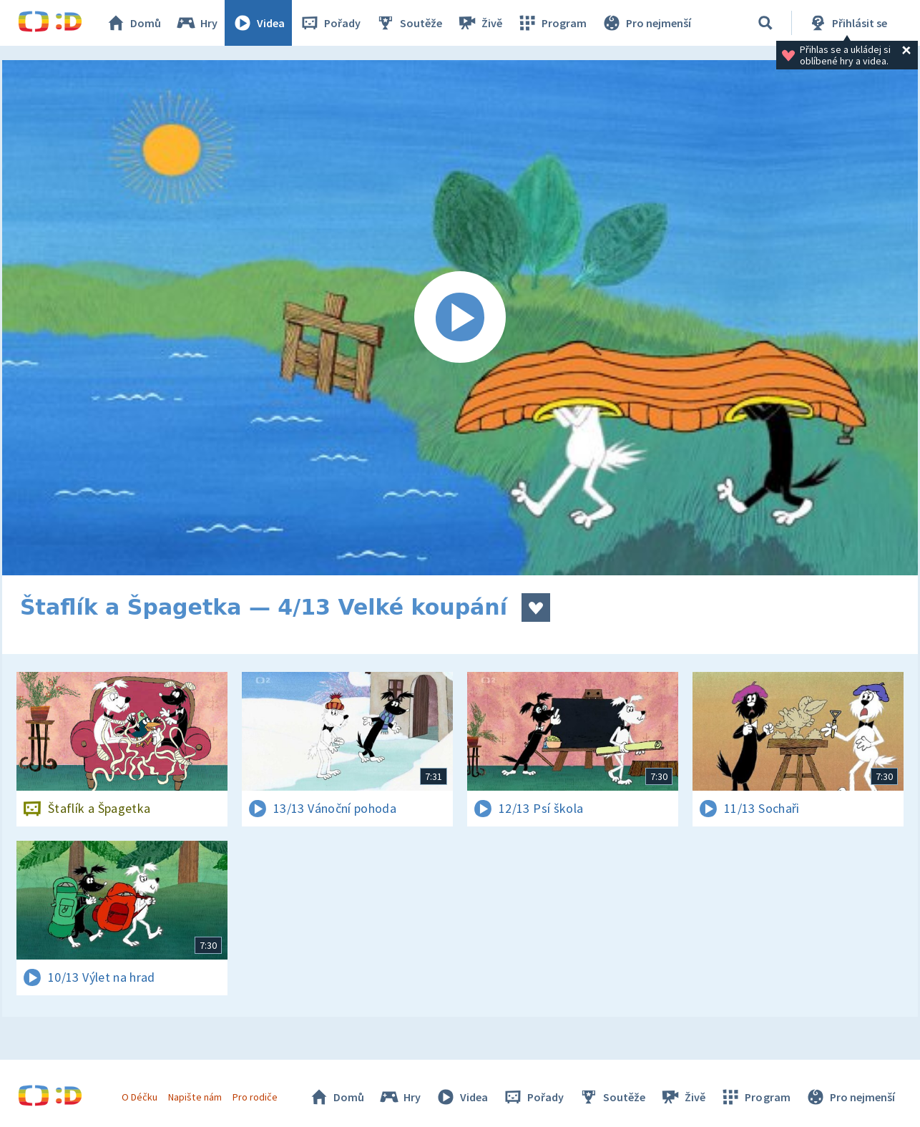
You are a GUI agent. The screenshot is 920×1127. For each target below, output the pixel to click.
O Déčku (139, 1097)
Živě (479, 23)
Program (552, 23)
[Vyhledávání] (765, 23)
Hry (196, 23)
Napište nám (194, 1097)
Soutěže (408, 23)
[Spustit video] (460, 317)
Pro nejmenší (646, 23)
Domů (133, 23)
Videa (258, 23)
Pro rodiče (255, 1097)
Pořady (330, 23)
